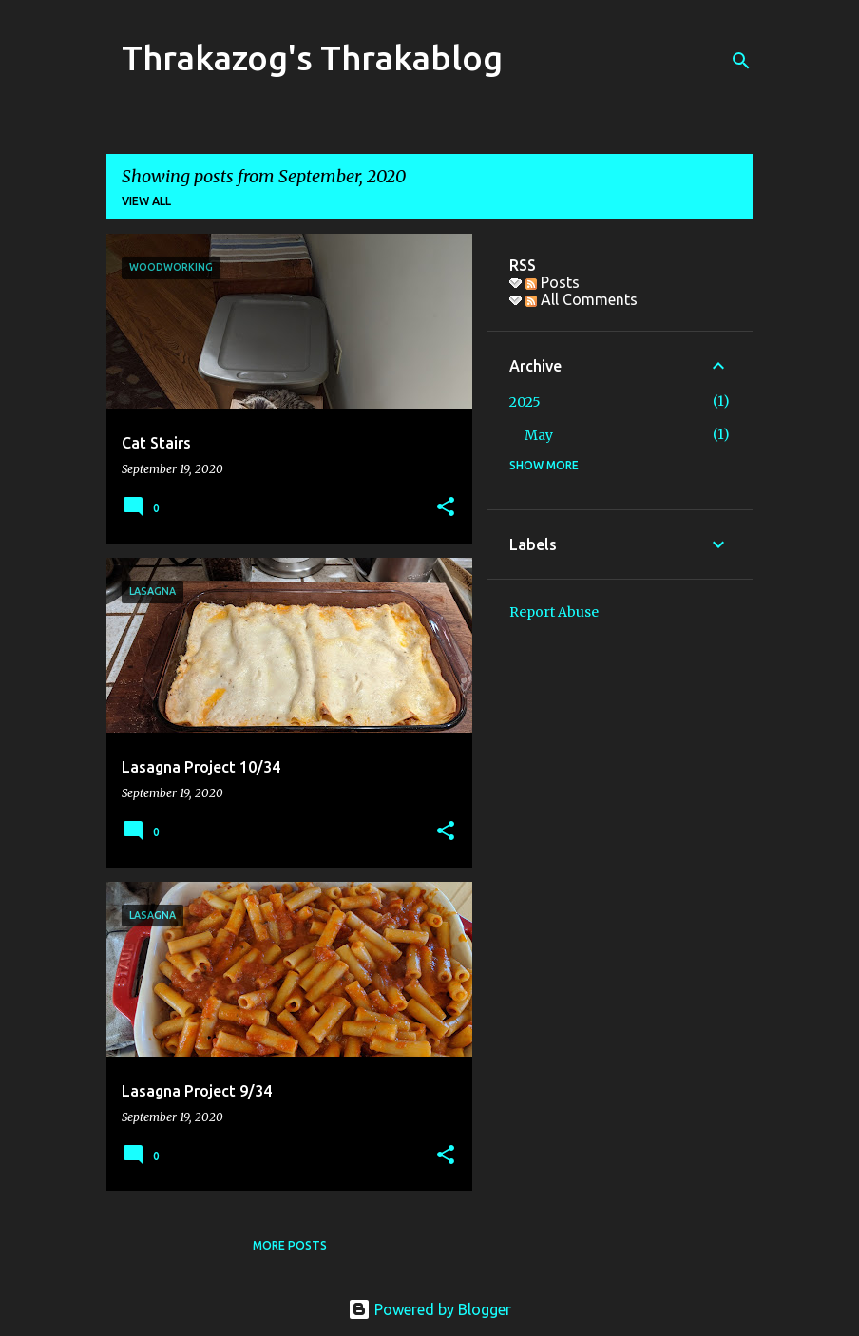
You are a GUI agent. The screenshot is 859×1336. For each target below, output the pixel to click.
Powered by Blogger (429, 1309)
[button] (445, 508)
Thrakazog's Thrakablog (312, 57)
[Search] (741, 61)
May (539, 435)
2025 (525, 401)
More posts (290, 1245)
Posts (552, 282)
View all (146, 201)
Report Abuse (554, 611)
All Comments (581, 299)
